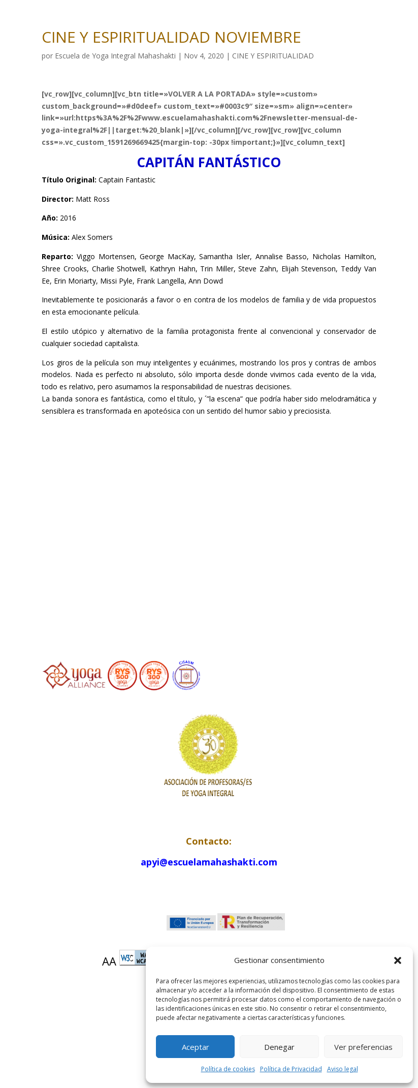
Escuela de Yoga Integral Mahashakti (115, 55)
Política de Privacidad (291, 1069)
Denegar (279, 1047)
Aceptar (195, 1047)
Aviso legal (342, 1069)
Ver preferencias (363, 1047)
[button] (398, 960)
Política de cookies (228, 1069)
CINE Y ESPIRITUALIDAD (273, 55)
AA (109, 961)
